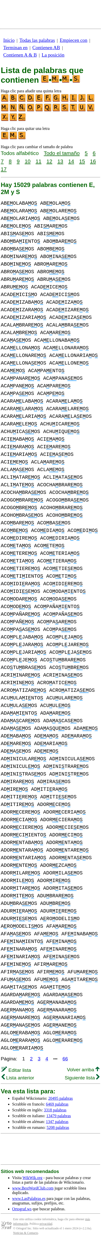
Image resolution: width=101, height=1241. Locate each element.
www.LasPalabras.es (28, 1198)
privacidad (45, 1224)
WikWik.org (32, 1178)
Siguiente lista (82, 1077)
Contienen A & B (20, 55)
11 (38, 161)
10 (28, 161)
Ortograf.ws (22, 1209)
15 (82, 161)
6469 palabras (57, 1104)
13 (60, 161)
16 (93, 161)
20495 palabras (60, 1098)
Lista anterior (18, 1077)
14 (71, 161)
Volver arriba (83, 1069)
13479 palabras (58, 1116)
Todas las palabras (37, 40)
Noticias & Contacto (25, 1233)
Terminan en (15, 47)
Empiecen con (73, 40)
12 (49, 161)
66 (65, 1058)
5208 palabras (57, 1127)
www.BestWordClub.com (33, 1188)
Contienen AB (46, 47)
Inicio (9, 40)
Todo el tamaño (62, 153)
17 (4, 169)
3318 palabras (55, 1110)
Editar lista (16, 1070)
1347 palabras (57, 1121)
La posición (53, 55)
